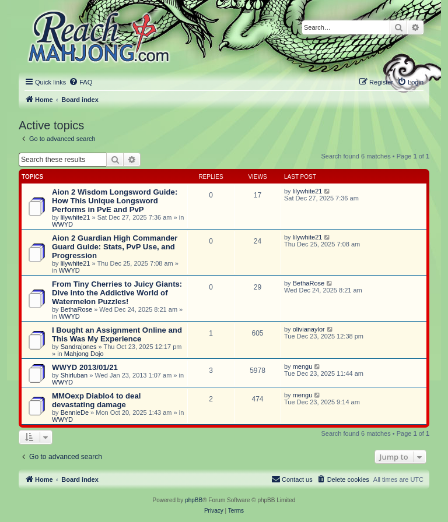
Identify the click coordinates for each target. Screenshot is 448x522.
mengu (303, 366)
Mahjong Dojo (84, 353)
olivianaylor (309, 329)
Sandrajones (79, 346)
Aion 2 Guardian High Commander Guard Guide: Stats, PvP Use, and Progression (114, 247)
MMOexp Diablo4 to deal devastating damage (96, 400)
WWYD (62, 224)
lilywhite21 (75, 217)
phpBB (193, 500)
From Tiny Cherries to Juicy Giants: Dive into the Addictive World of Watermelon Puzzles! (117, 293)
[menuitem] (80, 82)
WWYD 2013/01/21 (85, 367)
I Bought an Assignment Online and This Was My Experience (117, 334)
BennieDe (75, 412)
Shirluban (74, 375)
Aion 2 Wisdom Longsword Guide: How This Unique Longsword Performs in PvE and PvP (114, 201)
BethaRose (76, 309)
